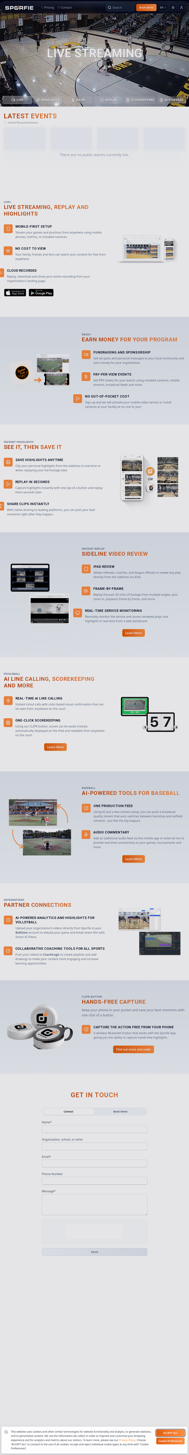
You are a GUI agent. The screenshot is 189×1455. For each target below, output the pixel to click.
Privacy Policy (127, 1440)
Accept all (170, 1433)
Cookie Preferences (170, 1441)
